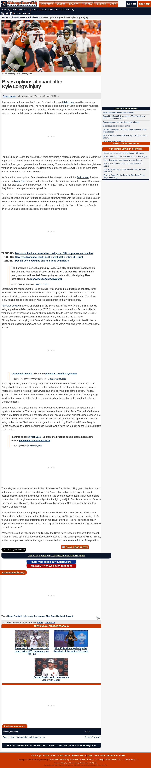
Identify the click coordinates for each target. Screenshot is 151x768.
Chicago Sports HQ (64, 10)
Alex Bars (20, 181)
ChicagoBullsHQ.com (81, 763)
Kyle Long (68, 102)
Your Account (99, 755)
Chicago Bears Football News (25, 17)
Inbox (67, 755)
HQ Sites (100, 4)
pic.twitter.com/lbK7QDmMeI (61, 373)
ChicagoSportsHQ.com (67, 763)
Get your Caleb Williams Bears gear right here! (56, 556)
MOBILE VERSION (116, 755)
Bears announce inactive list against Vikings (121, 122)
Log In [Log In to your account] (131, 3)
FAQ (29, 13)
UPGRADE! (130, 760)
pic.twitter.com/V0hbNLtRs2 (34, 440)
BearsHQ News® (92, 737)
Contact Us (92, 760)
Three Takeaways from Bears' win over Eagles (123, 160)
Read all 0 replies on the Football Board (31, 745)
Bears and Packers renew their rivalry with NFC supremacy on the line (54, 253)
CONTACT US (20, 13)
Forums (46, 755)
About (83, 760)
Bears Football (14, 616)
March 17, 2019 (42, 284)
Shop (89, 755)
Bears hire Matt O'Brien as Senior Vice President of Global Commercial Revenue (124, 117)
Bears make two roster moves (115, 141)
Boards (73, 4)
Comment (50, 622)
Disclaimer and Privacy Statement (64, 760)
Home (5, 17)
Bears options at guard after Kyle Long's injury (24, 737)
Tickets (87, 4)
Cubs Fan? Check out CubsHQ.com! (51, 562)
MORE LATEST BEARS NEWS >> (126, 143)
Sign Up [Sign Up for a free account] (144, 3)
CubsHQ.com (93, 763)
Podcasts (24, 10)
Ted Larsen (83, 177)
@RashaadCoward (21, 373)
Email (40, 622)
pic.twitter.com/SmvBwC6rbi (46, 279)
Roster (60, 4)
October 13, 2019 (35, 446)
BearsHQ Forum (9, 10)
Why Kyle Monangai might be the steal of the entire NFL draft (49, 257)
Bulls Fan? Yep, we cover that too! (51, 566)
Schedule (47, 4)
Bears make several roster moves (116, 126)
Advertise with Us (112, 760)
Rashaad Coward (10, 305)
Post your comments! (14, 726)
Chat (53, 755)
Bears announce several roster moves (118, 112)
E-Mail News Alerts (76, 547)
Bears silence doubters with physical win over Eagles (125, 156)
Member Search (79, 755)
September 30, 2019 (58, 379)
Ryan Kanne (9, 96)
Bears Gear (47, 10)
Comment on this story (13, 572)
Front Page (36, 755)
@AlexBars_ (35, 437)
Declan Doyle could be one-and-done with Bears (42, 260)
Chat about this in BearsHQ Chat (77, 745)
